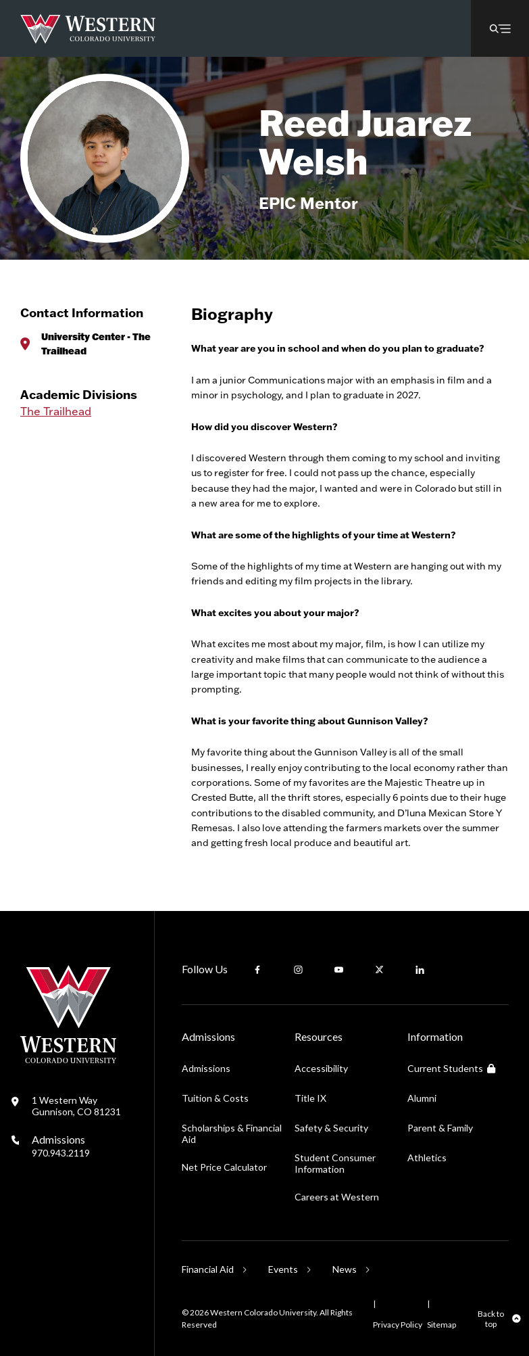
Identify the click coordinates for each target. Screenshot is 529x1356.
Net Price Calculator (224, 1167)
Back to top (491, 1319)
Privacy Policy (397, 1324)
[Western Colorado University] (68, 1059)
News (344, 1269)
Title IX (310, 1098)
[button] (500, 28)
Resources (319, 1036)
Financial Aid (208, 1269)
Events (283, 1269)
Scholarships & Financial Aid (232, 1133)
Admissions (61, 1146)
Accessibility (321, 1068)
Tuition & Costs (215, 1098)
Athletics (427, 1157)
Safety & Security (331, 1127)
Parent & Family (440, 1127)
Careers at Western (337, 1196)
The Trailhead (55, 411)
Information (435, 1036)
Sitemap (441, 1324)
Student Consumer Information (335, 1163)
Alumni (421, 1098)
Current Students (451, 1068)
